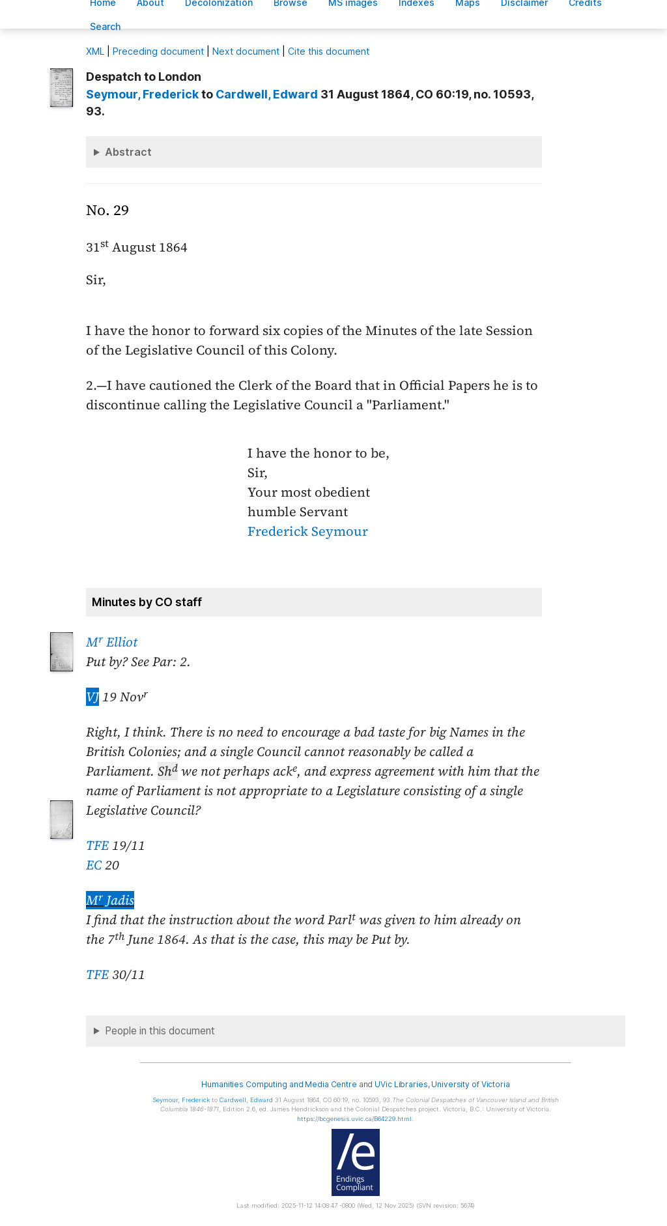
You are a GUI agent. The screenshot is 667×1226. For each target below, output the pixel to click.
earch (105, 26)
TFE (97, 845)
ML (95, 51)
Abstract (128, 151)
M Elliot (111, 642)
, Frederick (142, 94)
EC (94, 865)
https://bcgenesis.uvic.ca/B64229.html (354, 1118)
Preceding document (158, 51)
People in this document (160, 1031)
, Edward (267, 94)
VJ (92, 697)
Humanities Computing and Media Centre (279, 1084)
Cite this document (328, 51)
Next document (245, 51)
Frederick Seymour (308, 531)
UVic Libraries (401, 1084)
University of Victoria (470, 1084)
